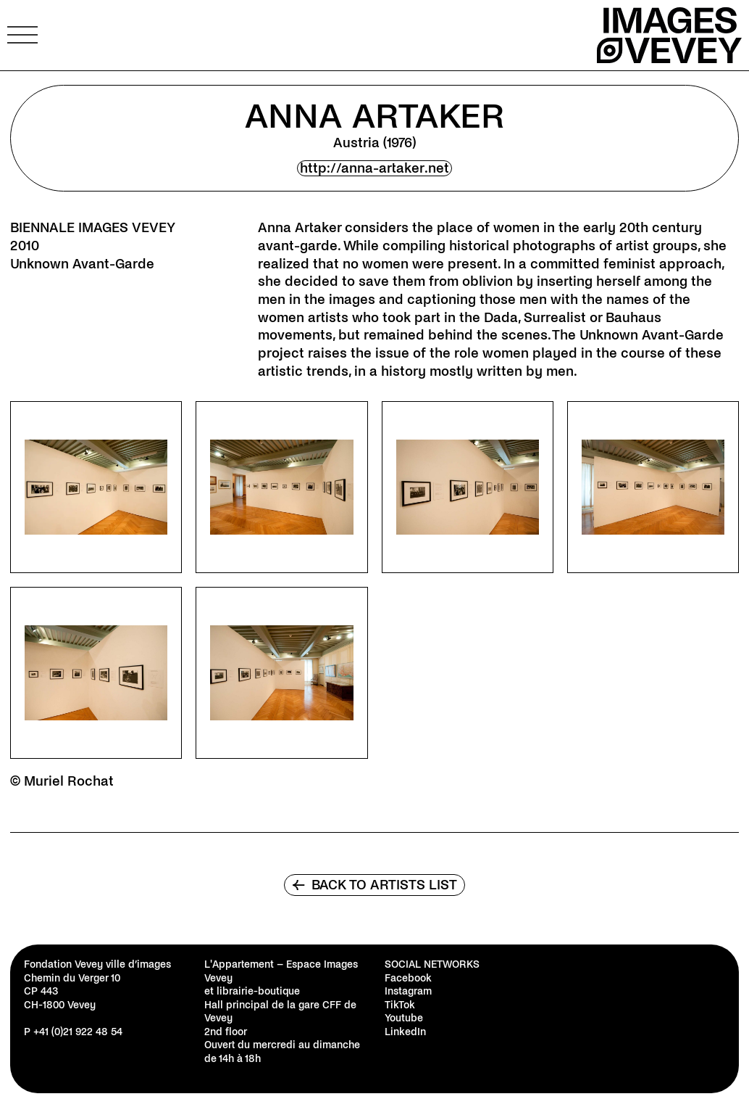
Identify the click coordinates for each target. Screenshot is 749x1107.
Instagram (408, 991)
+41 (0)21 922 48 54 (77, 1031)
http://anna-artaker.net (374, 168)
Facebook (408, 978)
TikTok (400, 1005)
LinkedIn (405, 1031)
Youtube (404, 1018)
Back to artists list (375, 885)
